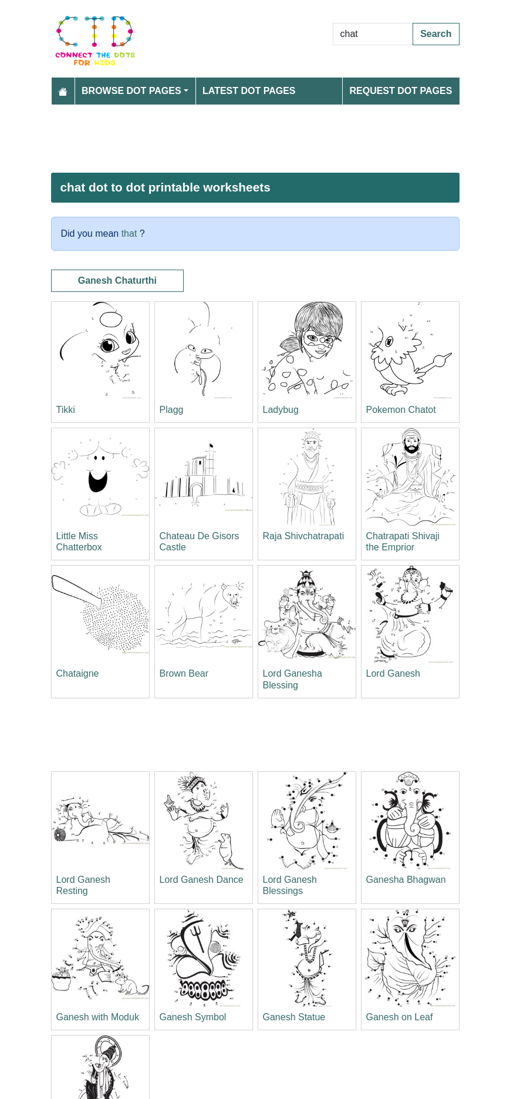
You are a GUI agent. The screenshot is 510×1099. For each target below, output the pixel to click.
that (129, 233)
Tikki (65, 410)
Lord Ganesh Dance (202, 880)
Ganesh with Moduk (97, 1017)
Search (435, 34)
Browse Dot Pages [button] (131, 91)
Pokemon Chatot (401, 410)
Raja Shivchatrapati (303, 536)
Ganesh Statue (294, 1017)
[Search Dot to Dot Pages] (373, 34)
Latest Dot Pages (249, 91)
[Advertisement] (255, 138)
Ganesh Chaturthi (117, 280)
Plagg (172, 410)
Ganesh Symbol (193, 1017)
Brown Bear (184, 673)
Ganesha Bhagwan (406, 880)
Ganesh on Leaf (399, 1017)
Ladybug (281, 410)
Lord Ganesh (393, 673)
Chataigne (77, 673)
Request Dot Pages (400, 91)
